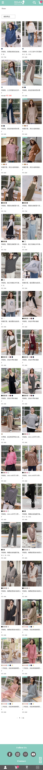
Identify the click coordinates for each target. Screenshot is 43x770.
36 (23, 718)
